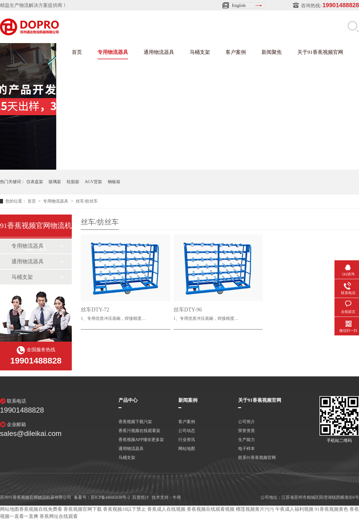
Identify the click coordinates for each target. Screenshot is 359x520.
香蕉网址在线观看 (58, 516)
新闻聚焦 (271, 52)
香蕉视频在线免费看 (40, 509)
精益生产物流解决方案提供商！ (33, 5)
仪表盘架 (34, 182)
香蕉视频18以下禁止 (124, 509)
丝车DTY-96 (188, 310)
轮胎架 (73, 182)
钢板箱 (114, 182)
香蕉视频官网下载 (82, 509)
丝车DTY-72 (95, 310)
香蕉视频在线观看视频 (211, 509)
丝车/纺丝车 (87, 201)
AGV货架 (93, 182)
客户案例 (236, 52)
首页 (77, 52)
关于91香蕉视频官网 (320, 52)
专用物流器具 (113, 52)
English (239, 5)
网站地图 (186, 449)
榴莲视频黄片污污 (255, 509)
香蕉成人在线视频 (166, 509)
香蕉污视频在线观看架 (139, 431)
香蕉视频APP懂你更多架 (141, 440)
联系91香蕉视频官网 (257, 458)
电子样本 (246, 449)
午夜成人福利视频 (294, 509)
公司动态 (186, 431)
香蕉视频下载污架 (135, 422)
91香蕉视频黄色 (331, 509)
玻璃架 (54, 182)
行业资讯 (186, 440)
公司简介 (246, 422)
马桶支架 (200, 52)
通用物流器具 (159, 52)
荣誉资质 (246, 431)
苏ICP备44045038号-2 (110, 497)
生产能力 (246, 440)
